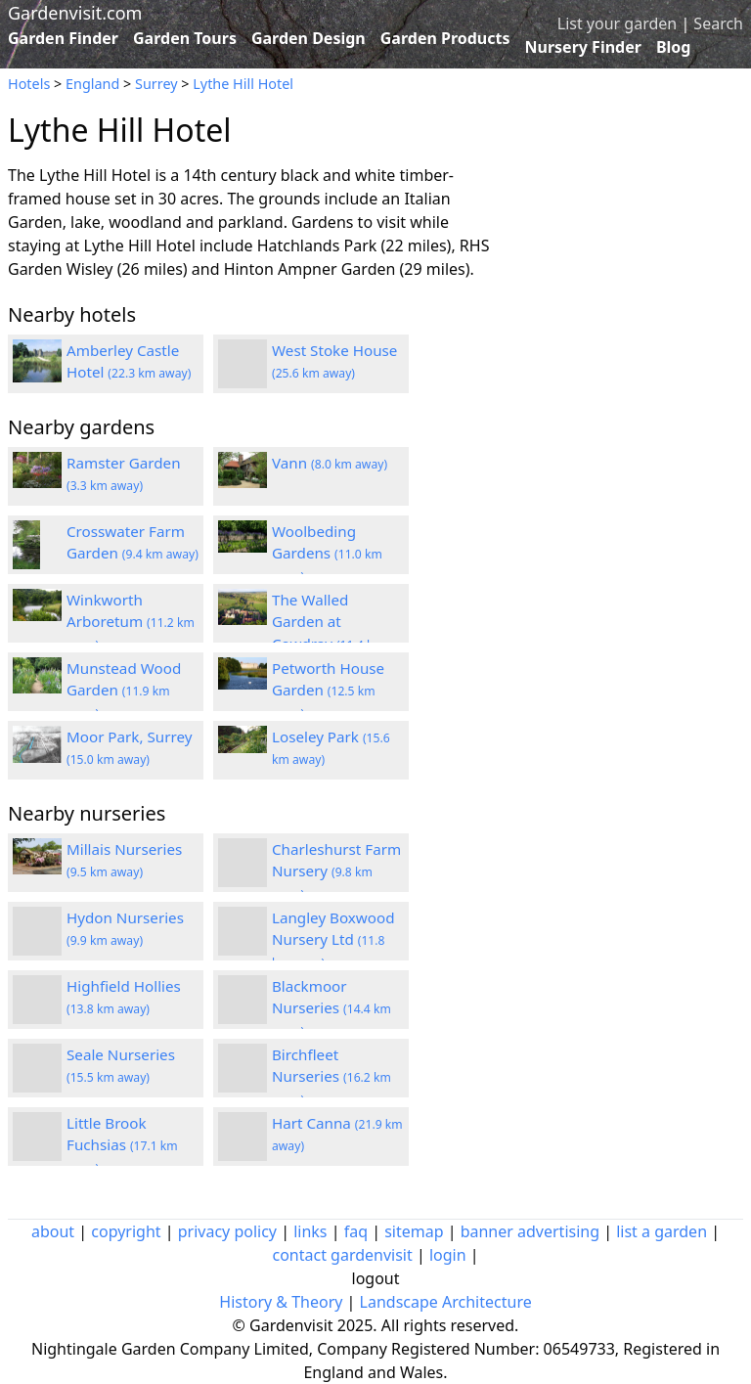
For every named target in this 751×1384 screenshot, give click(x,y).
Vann (329, 462)
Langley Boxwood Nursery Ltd (333, 940)
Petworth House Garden (328, 690)
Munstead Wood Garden (123, 690)
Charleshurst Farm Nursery (336, 871)
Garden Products (445, 38)
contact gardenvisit (342, 1255)
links (310, 1231)
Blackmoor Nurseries (331, 1008)
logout (376, 1278)
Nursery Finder (583, 47)
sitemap (413, 1231)
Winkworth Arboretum (130, 622)
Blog (673, 47)
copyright (125, 1231)
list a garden (661, 1231)
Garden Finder (63, 38)
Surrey (156, 83)
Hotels (29, 83)
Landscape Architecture (446, 1302)
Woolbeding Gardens (327, 553)
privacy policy (227, 1231)
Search (718, 23)
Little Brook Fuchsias (122, 1145)
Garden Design (308, 38)
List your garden (617, 23)
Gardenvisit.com (75, 12)
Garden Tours (185, 38)
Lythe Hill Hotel (243, 83)
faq (356, 1231)
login (447, 1255)
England (92, 83)
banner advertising (530, 1231)
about (52, 1231)
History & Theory (280, 1302)
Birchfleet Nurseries (331, 1077)
